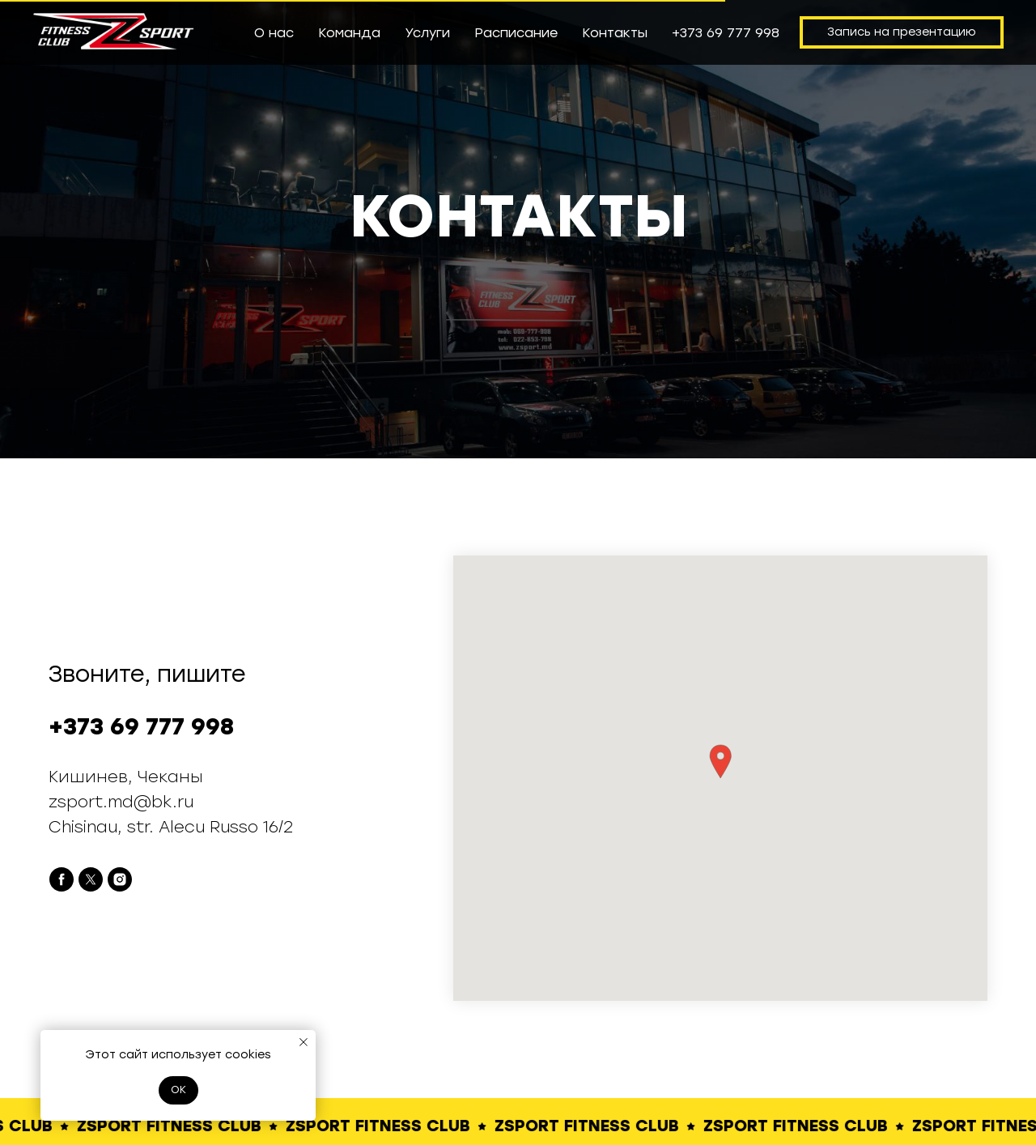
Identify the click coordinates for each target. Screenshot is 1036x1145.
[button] (720, 761)
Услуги (427, 32)
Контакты (615, 32)
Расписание (516, 32)
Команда (349, 32)
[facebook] (61, 879)
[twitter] (91, 879)
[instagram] (120, 879)
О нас (274, 32)
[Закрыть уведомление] (303, 1042)
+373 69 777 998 (725, 32)
